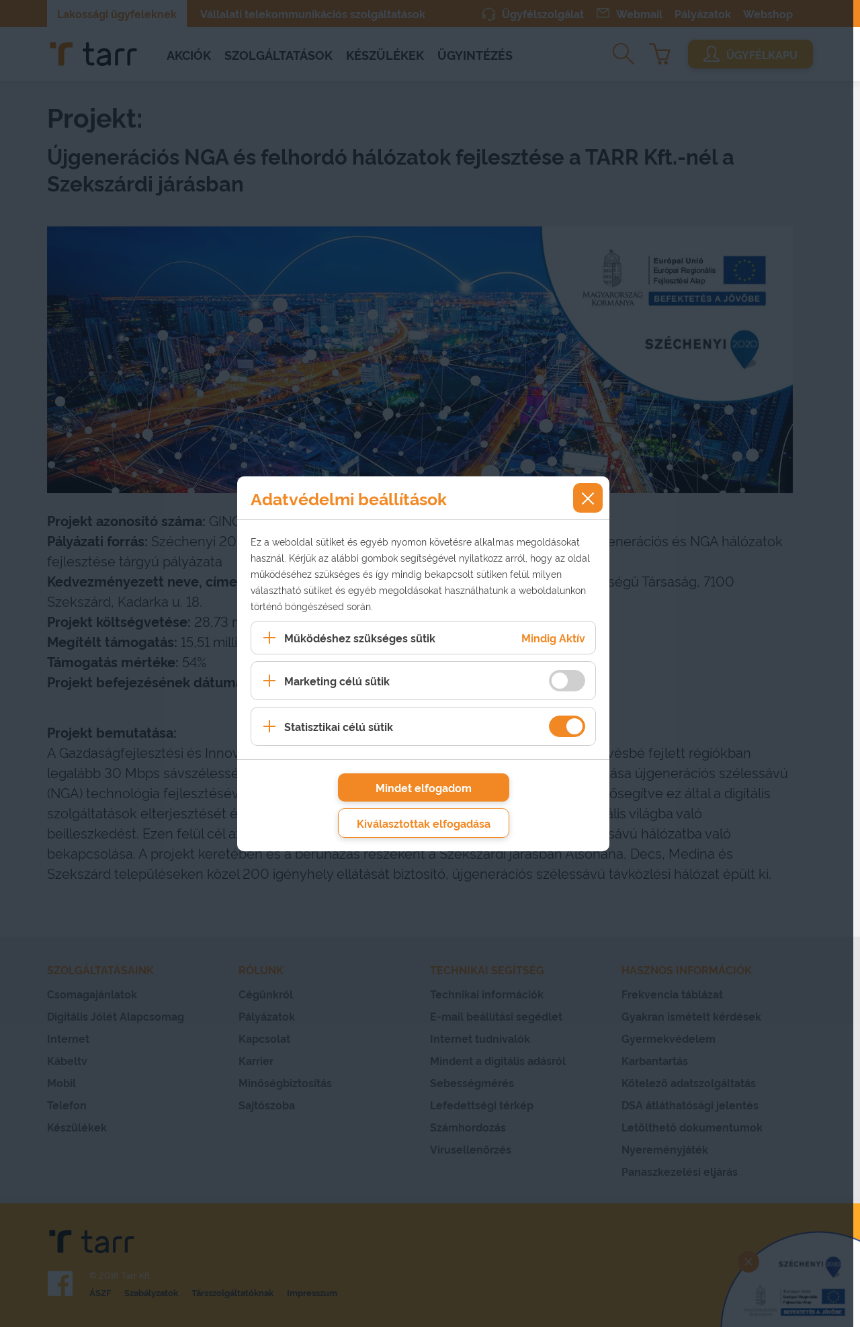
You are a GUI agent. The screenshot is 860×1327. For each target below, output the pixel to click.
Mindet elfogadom (424, 787)
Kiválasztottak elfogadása (423, 823)
